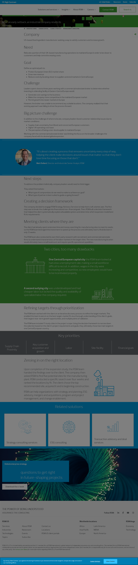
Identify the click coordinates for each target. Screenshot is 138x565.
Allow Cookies (110, 561)
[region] (69, 561)
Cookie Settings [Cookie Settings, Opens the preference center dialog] (95, 561)
